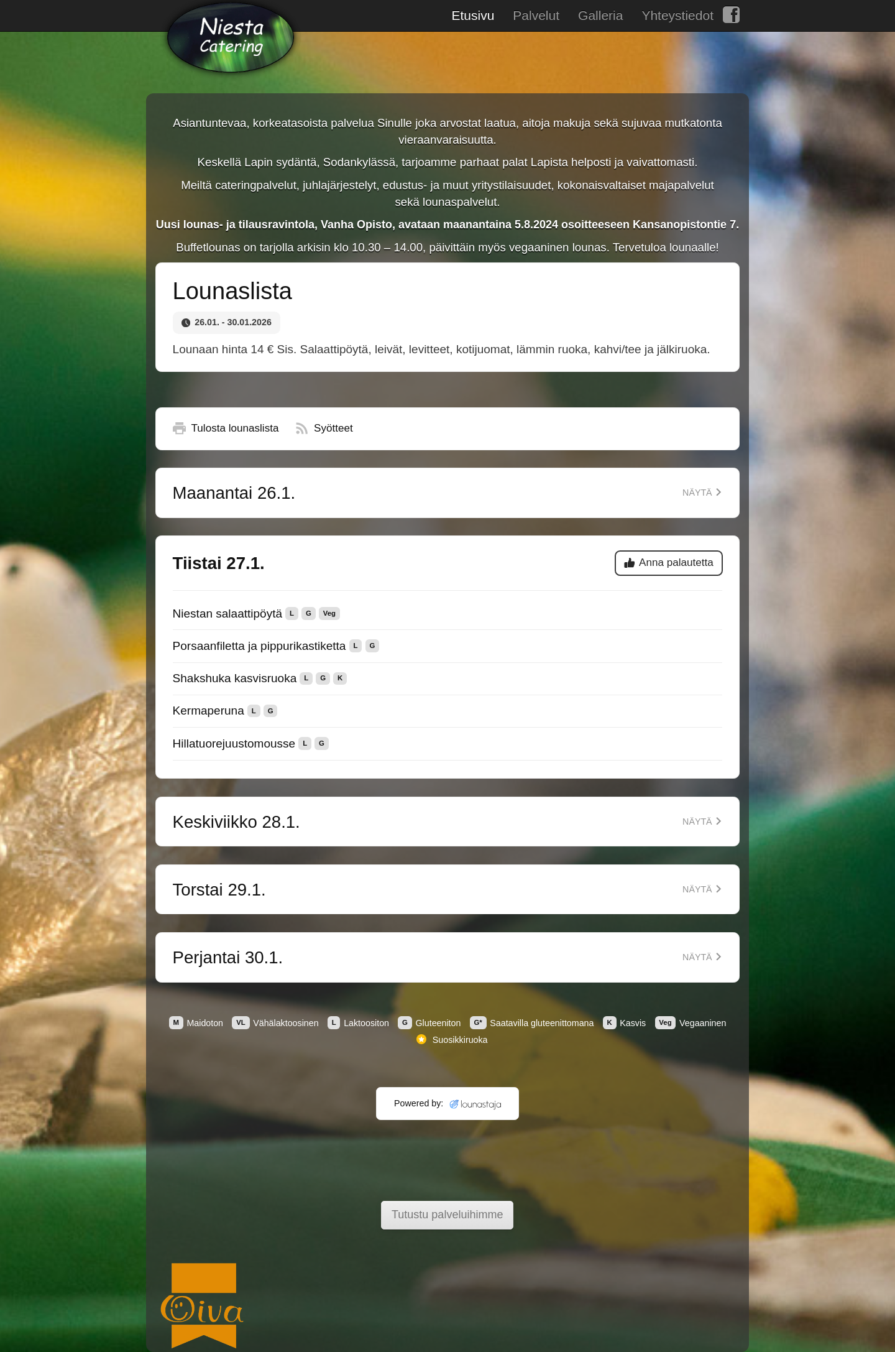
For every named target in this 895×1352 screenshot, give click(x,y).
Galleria (600, 15)
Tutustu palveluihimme (447, 1214)
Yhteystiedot (677, 15)
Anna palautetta (669, 562)
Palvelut (536, 15)
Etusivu (472, 15)
